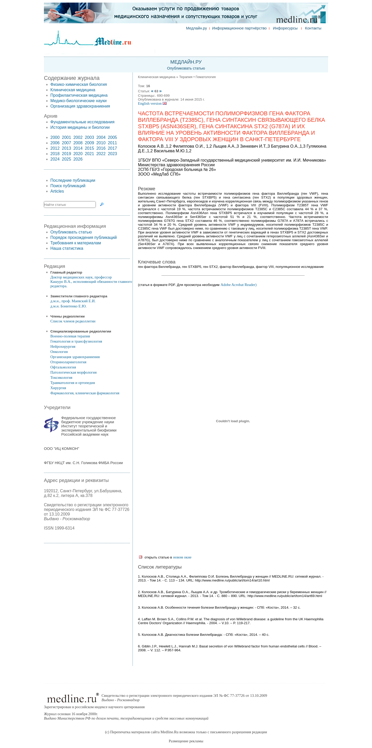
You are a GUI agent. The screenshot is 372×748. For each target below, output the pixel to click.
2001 (66, 137)
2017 (112, 148)
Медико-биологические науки (78, 101)
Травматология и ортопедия (72, 383)
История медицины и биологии (80, 127)
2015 (89, 148)
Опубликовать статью (186, 68)
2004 (101, 137)
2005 (112, 137)
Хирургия (58, 388)
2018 (55, 154)
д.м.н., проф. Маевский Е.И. (73, 301)
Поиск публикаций (68, 186)
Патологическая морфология (73, 372)
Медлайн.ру (196, 28)
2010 (101, 143)
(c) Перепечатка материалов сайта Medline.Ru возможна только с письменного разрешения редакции (186, 732)
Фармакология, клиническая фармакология (84, 393)
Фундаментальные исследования (82, 122)
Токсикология (61, 377)
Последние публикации (72, 180)
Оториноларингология (68, 362)
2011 (112, 143)
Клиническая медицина (72, 90)
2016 (101, 148)
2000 (55, 137)
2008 (78, 143)
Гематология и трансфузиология (76, 341)
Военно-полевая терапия (70, 336)
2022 (101, 154)
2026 (78, 159)
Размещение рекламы (186, 741)
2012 (55, 148)
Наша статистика (66, 248)
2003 (89, 137)
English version (152, 103)
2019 (66, 154)
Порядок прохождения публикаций (83, 237)
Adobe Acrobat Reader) (239, 285)
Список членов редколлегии (72, 321)
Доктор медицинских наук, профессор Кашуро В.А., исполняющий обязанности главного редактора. (91, 281)
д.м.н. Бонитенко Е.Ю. (68, 306)
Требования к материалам (75, 243)
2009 (89, 143)
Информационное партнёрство (239, 28)
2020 (78, 154)
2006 (55, 143)
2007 (66, 143)
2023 (112, 154)
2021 (89, 154)
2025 (66, 159)
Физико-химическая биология (78, 84)
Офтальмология (63, 367)
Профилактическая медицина (78, 95)
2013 (66, 148)
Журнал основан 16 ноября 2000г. (126, 716)
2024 (55, 159)
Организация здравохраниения (80, 106)
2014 (78, 148)
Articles (57, 191)
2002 (78, 137)
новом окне (182, 557)
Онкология (59, 352)
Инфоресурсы (285, 28)
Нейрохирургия (62, 346)
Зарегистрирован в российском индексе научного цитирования (94, 707)
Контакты (313, 28)
